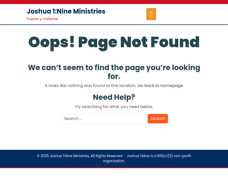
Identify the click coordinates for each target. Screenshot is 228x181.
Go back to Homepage (160, 85)
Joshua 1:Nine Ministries (66, 11)
